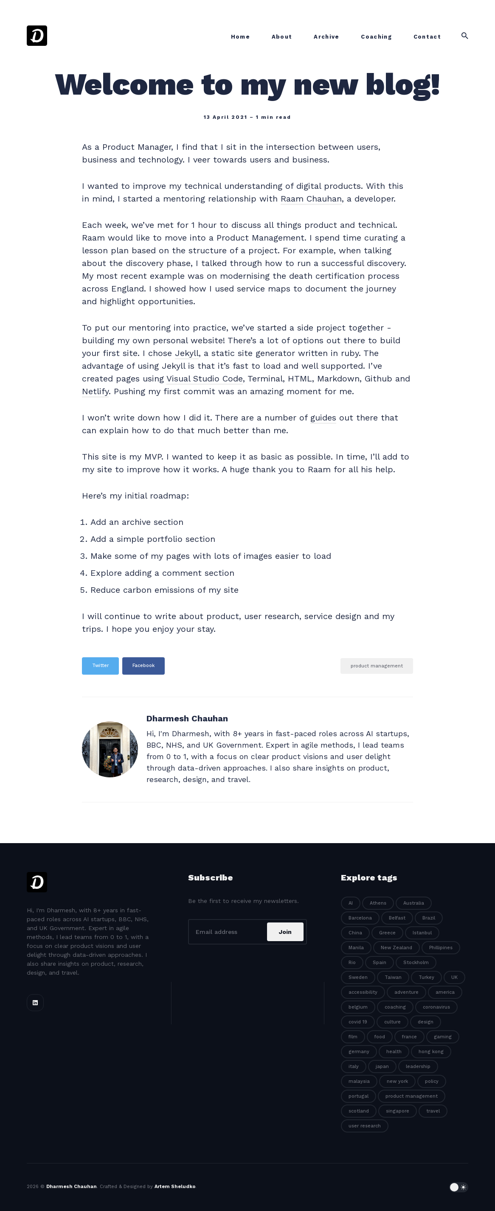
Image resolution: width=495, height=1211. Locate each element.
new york (397, 1081)
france (409, 1037)
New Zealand (396, 947)
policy (432, 1081)
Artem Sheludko (175, 1186)
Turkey (426, 977)
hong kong (431, 1051)
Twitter (100, 665)
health (394, 1051)
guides (323, 417)
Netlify (95, 391)
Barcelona (360, 918)
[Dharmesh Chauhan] (110, 749)
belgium (358, 1007)
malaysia (359, 1081)
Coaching (376, 37)
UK (454, 977)
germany (359, 1051)
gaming (443, 1037)
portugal (358, 1096)
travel (433, 1111)
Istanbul (422, 933)
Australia (413, 903)
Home (240, 37)
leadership (418, 1066)
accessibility (363, 992)
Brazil (428, 918)
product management (377, 666)
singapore (397, 1111)
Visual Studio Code (204, 378)
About (282, 37)
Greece (387, 933)
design (425, 1022)
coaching (395, 1007)
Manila (356, 947)
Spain (379, 962)
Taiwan (393, 977)
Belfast (397, 918)
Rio (352, 962)
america (445, 992)
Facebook (143, 665)
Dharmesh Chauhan (187, 718)
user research (365, 1126)
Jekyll (187, 353)
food (379, 1037)
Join (285, 931)
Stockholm (416, 962)
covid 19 (358, 1022)
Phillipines (441, 947)
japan (382, 1066)
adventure (406, 992)
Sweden (358, 977)
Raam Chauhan (311, 198)
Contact (427, 37)
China (355, 933)
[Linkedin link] (35, 1002)
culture (392, 1022)
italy (354, 1066)
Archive (326, 37)
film (353, 1037)
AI (351, 903)
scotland (359, 1111)
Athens (378, 903)
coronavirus (436, 1007)
